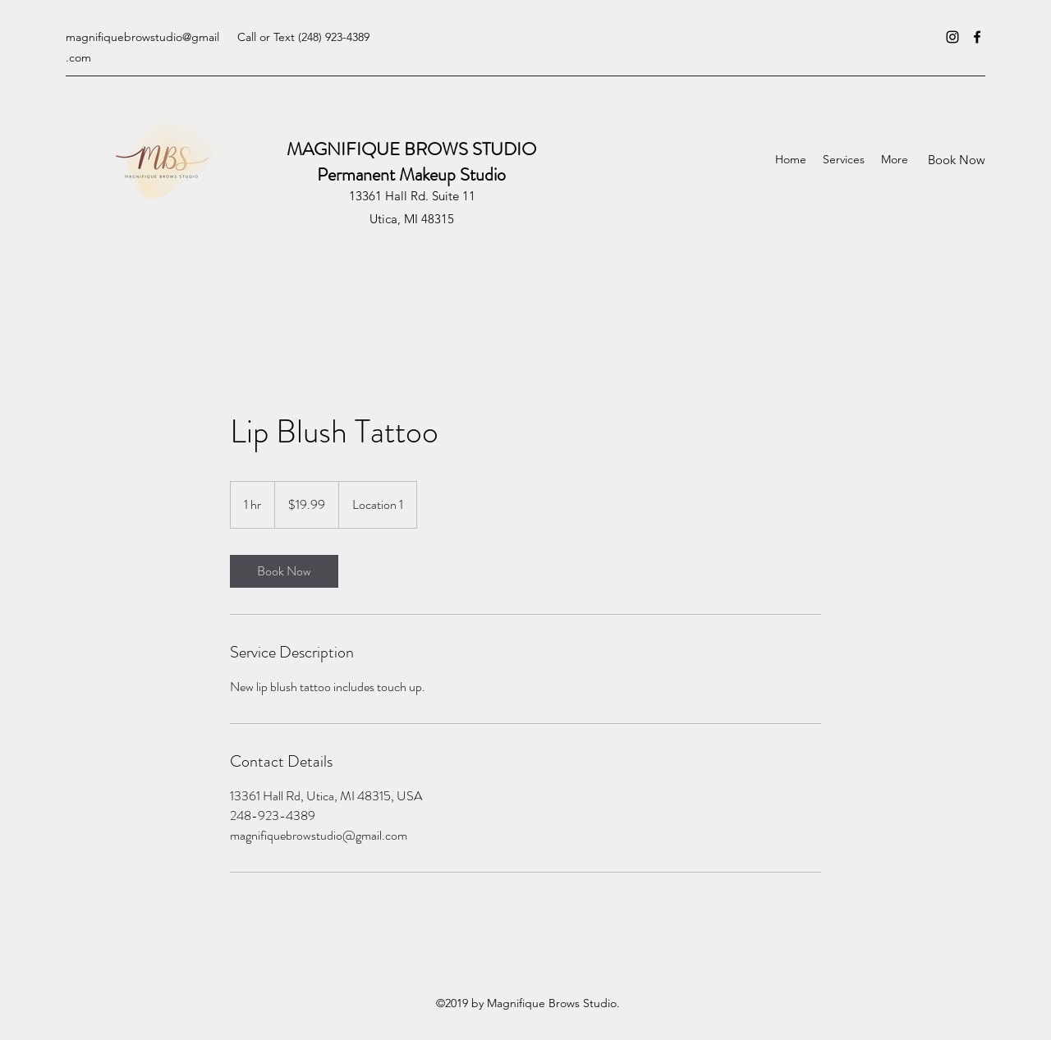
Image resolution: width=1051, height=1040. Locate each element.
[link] (284, 571)
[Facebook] (977, 37)
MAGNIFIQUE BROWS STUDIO (411, 149)
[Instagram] (952, 37)
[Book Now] (956, 160)
